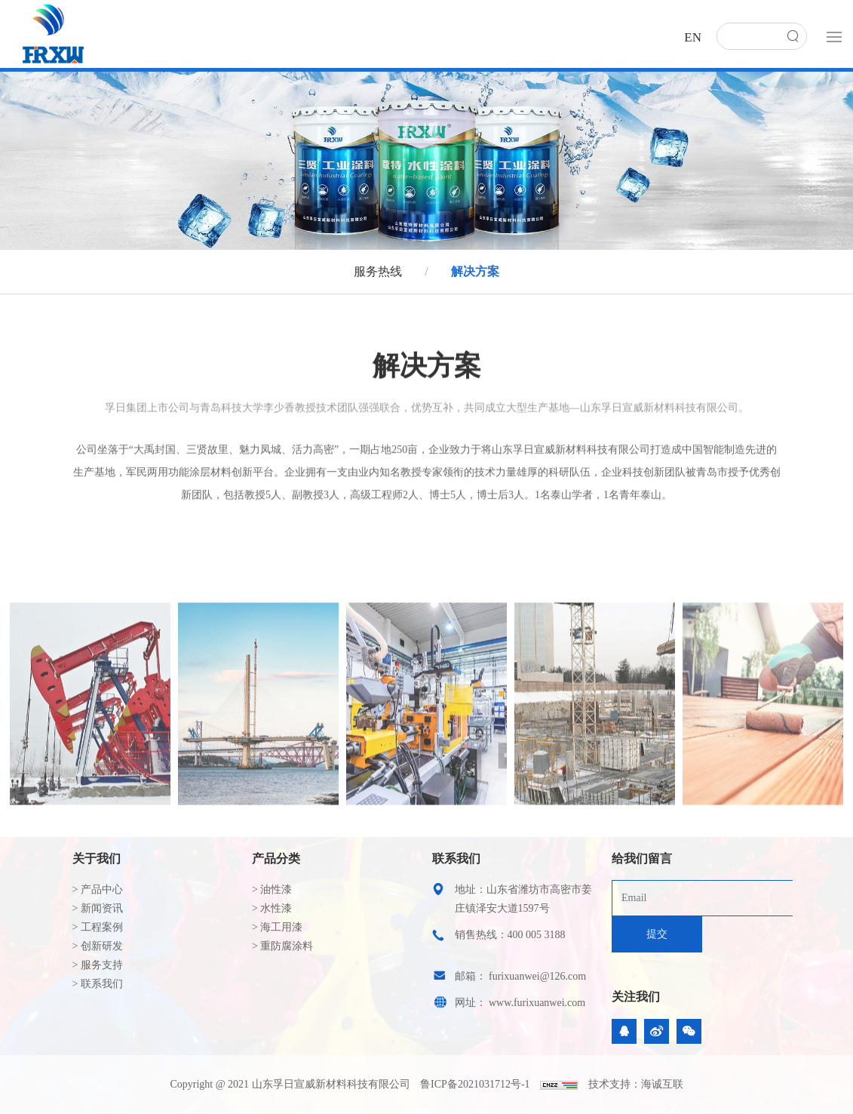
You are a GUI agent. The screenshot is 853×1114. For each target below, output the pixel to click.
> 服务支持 (97, 965)
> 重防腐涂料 (282, 946)
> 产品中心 (97, 889)
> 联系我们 (97, 983)
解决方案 (473, 271)
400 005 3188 (537, 934)
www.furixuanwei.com (537, 1002)
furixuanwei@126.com (537, 976)
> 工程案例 (97, 927)
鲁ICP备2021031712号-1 (474, 1084)
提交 (656, 934)
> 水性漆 (272, 908)
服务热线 (379, 271)
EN (692, 37)
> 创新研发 (97, 946)
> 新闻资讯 (97, 908)
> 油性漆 (272, 889)
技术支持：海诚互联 (635, 1084)
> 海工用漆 (277, 927)
